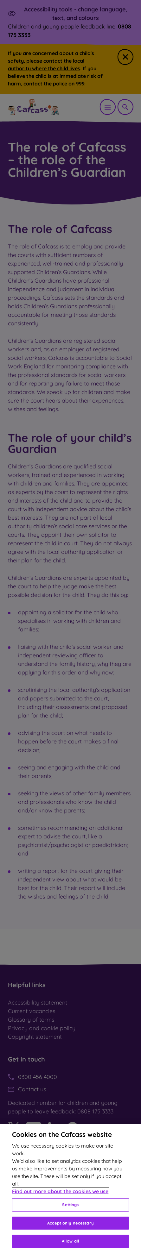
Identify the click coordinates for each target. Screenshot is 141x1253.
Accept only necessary (70, 1222)
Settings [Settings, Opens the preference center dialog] (70, 1204)
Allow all (70, 1241)
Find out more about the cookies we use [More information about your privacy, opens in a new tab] (60, 1191)
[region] (70, 1188)
